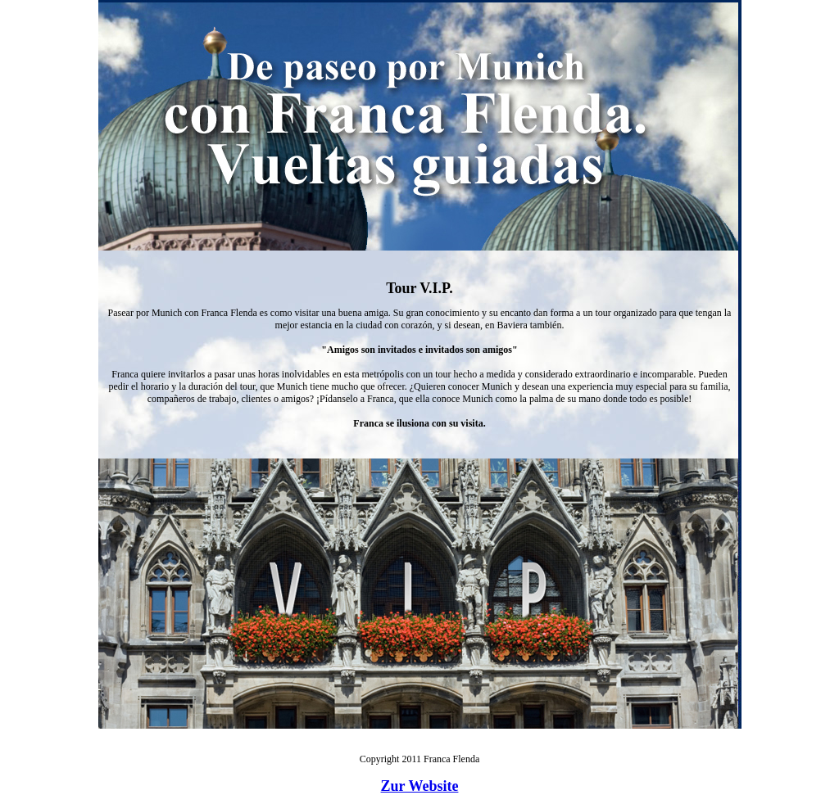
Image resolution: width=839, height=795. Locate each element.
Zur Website (420, 786)
